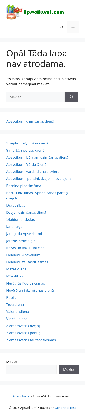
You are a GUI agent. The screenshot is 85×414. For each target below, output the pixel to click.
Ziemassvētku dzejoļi (23, 325)
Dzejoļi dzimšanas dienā (26, 212)
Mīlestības (14, 276)
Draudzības (15, 205)
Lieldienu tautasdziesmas (27, 262)
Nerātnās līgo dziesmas (25, 283)
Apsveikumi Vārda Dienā (26, 164)
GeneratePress (65, 407)
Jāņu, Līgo (14, 226)
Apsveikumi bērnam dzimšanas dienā (37, 157)
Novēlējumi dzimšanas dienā (30, 290)
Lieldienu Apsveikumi (23, 254)
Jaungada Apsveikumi (24, 233)
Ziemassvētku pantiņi (24, 332)
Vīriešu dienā (17, 318)
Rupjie (11, 297)
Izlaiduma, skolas (20, 219)
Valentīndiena (17, 311)
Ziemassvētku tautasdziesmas (31, 339)
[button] (61, 27)
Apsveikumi (21, 396)
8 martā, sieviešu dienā (25, 150)
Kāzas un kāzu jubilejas (25, 247)
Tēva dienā (15, 304)
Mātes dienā (16, 269)
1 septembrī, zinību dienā (27, 143)
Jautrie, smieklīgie (21, 240)
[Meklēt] (71, 97)
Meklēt (12, 361)
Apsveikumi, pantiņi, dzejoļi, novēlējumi (39, 178)
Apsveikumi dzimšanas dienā (30, 121)
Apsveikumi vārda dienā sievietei (33, 171)
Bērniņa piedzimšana (23, 185)
